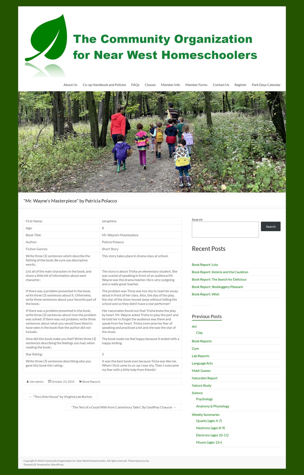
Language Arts (202, 363)
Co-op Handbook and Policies (104, 85)
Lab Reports (200, 356)
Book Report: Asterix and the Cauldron (220, 272)
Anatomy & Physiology (212, 406)
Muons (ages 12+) (209, 442)
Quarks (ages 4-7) (209, 421)
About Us (70, 85)
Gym (195, 348)
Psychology (204, 399)
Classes (150, 85)
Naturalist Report (204, 378)
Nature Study (201, 385)
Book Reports (91, 381)
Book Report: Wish (205, 294)
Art (194, 326)
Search (197, 219)
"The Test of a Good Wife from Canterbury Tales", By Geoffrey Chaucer (123, 407)
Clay (199, 332)
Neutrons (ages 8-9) (210, 428)
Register (241, 85)
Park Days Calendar (266, 85)
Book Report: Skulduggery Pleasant (217, 287)
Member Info (170, 85)
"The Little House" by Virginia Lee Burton (60, 396)
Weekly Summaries (206, 414)
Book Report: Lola (205, 264)
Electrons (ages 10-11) (212, 435)
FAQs (135, 85)
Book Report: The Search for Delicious (219, 279)
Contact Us (221, 85)
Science (197, 393)
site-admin (36, 381)
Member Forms (196, 85)
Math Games (201, 371)
